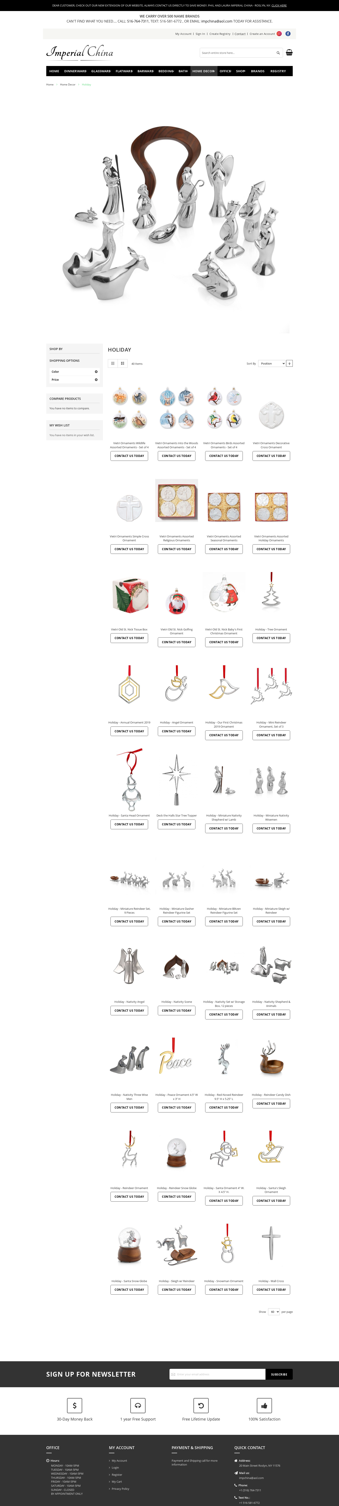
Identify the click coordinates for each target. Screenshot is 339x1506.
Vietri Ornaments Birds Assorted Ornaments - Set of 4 (224, 447)
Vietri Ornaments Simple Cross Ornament (129, 540)
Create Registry (220, 34)
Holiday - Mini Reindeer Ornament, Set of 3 (271, 726)
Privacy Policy (120, 1489)
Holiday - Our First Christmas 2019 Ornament (223, 726)
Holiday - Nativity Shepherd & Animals (271, 1006)
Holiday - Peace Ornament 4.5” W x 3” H (176, 1099)
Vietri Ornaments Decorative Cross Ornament (271, 447)
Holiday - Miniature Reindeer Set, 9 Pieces (129, 913)
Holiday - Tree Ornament (271, 631)
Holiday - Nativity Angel (129, 1004)
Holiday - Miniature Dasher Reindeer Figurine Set (177, 913)
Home (55, 72)
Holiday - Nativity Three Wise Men (129, 1099)
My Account (184, 34)
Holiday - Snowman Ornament (223, 1283)
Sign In (200, 34)
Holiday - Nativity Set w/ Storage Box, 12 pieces (224, 1006)
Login (115, 1467)
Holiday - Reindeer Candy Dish (271, 1097)
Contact (240, 34)
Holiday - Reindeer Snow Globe (177, 1190)
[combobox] (241, 53)
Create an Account (262, 34)
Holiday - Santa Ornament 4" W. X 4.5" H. (224, 1192)
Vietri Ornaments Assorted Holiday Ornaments (271, 540)
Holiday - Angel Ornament (176, 724)
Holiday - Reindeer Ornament (129, 1190)
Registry (279, 72)
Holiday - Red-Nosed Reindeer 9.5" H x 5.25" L (224, 1099)
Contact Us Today (129, 458)
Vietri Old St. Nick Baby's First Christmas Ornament (224, 633)
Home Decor (67, 86)
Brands (257, 72)
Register (117, 1475)
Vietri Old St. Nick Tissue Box (129, 631)
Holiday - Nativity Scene (177, 1004)
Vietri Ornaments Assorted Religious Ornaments (177, 540)
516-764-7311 (138, 21)
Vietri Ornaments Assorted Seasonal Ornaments (224, 540)
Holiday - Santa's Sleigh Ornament (271, 1192)
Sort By (251, 365)
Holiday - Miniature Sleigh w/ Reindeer (271, 913)
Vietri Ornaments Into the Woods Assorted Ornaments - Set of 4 (176, 447)
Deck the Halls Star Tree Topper (177, 817)
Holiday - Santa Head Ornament (129, 817)
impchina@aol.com (217, 21)
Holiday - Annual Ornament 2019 (129, 724)
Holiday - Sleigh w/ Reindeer (177, 1283)
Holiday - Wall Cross (271, 1283)
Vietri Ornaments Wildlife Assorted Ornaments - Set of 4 (129, 447)
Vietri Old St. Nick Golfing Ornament (177, 633)
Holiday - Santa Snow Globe (129, 1283)
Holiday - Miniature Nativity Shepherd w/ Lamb (224, 819)
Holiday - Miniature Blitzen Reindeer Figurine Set (224, 913)
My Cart (117, 1481)
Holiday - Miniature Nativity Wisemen (271, 819)
